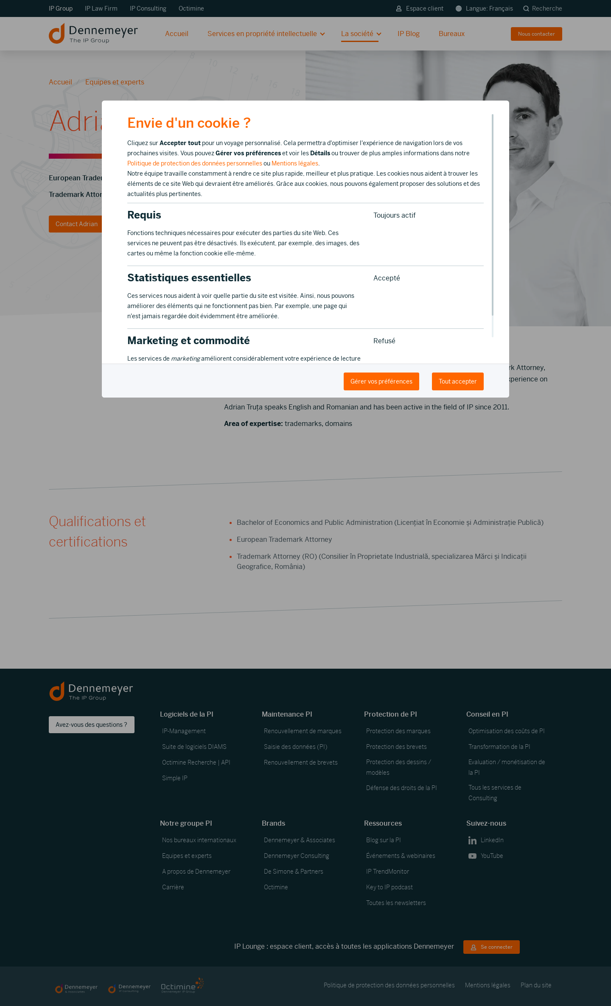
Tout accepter (458, 381)
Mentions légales (295, 163)
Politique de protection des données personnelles (194, 163)
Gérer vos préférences (381, 381)
